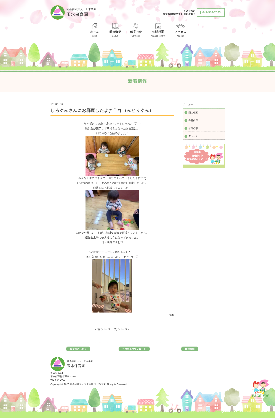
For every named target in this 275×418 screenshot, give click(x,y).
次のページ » (121, 329)
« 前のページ (102, 329)
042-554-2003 (57, 379)
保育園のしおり (78, 349)
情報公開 (189, 349)
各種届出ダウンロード (134, 349)
